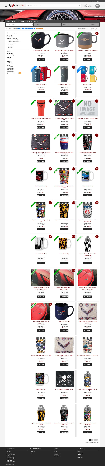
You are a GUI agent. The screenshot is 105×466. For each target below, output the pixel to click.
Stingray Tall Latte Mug (41, 84)
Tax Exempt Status (10, 455)
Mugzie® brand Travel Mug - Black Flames (64, 220)
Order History (80, 452)
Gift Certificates (57, 452)
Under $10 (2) (10, 66)
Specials (56, 454)
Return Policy (9, 452)
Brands (55, 451)
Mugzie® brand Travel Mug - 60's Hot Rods (41, 355)
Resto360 (9, 451)
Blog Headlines (57, 455)
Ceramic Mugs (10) (12, 42)
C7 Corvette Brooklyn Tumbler (64, 84)
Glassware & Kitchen (29, 28)
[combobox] (19, 24)
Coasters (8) (10, 44)
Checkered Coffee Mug (41, 253)
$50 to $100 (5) (10, 71)
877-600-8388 (8, 1)
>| (97, 440)
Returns (31, 452)
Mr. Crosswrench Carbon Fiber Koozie (64, 389)
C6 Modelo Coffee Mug (64, 321)
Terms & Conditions (11, 461)
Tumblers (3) (11, 46)
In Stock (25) (10, 55)
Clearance (10, 58)
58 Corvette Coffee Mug (87, 186)
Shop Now (94, 24)
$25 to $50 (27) (10, 69)
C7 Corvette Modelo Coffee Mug (41, 50)
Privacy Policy (9, 460)
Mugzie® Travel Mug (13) (13, 39)
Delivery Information (11, 458)
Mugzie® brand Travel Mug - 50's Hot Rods (87, 355)
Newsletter (80, 455)
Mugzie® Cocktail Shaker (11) (14, 41)
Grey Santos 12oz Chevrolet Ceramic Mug (87, 50)
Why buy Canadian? (11, 457)
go (20, 73)
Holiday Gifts (20, 28)
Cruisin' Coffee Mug (41, 389)
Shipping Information (11, 454)
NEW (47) (9, 62)
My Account (80, 451)
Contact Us (15, 1)
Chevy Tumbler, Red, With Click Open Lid (41, 118)
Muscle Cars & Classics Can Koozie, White (88, 118)
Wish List (79, 454)
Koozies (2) (10, 47)
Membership (80, 457)
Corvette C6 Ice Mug (87, 84)
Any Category (10, 35)
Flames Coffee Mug (64, 253)
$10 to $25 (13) (10, 68)
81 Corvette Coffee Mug (41, 186)
